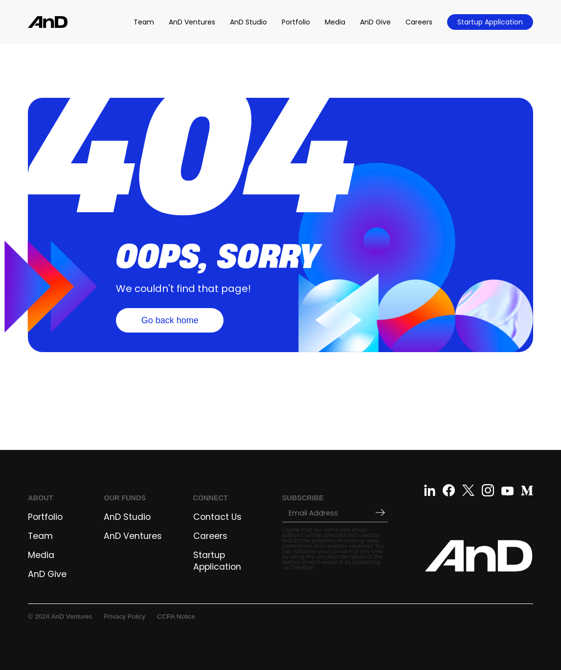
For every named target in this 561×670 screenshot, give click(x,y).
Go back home (170, 320)
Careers (418, 22)
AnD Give (375, 22)
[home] (47, 21)
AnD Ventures (192, 22)
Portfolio (296, 22)
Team (144, 22)
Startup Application (490, 22)
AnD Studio (248, 22)
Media (335, 22)
